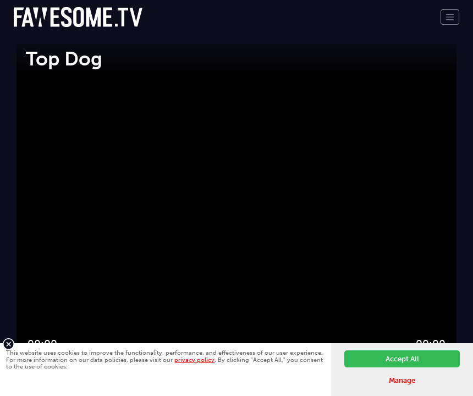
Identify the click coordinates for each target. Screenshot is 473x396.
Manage (402, 380)
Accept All (402, 359)
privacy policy (194, 360)
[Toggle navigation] (450, 17)
